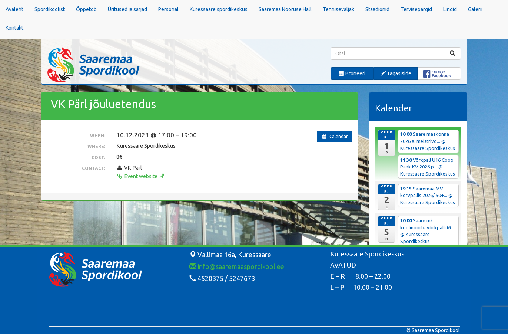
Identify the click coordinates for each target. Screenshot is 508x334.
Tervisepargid (416, 9)
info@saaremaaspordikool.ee (236, 266)
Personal (168, 9)
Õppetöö (86, 9)
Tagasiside (396, 73)
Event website (140, 176)
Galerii (475, 9)
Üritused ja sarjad (127, 9)
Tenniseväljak (338, 9)
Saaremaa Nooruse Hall (285, 9)
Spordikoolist (49, 9)
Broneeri (352, 73)
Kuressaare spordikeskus (219, 9)
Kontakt (14, 28)
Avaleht (14, 9)
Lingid (450, 9)
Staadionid (377, 9)
